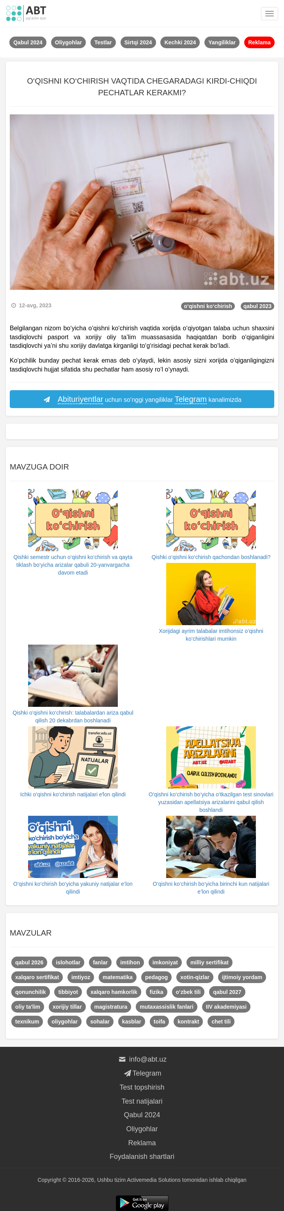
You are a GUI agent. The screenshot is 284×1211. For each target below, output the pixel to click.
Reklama (142, 1143)
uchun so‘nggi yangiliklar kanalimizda (142, 399)
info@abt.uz (142, 1059)
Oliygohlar (142, 1129)
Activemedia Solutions (154, 1180)
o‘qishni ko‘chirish (208, 306)
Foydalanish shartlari (142, 1156)
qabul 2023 (257, 306)
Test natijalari (141, 1101)
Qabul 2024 (142, 1115)
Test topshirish (141, 1087)
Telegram (141, 1073)
